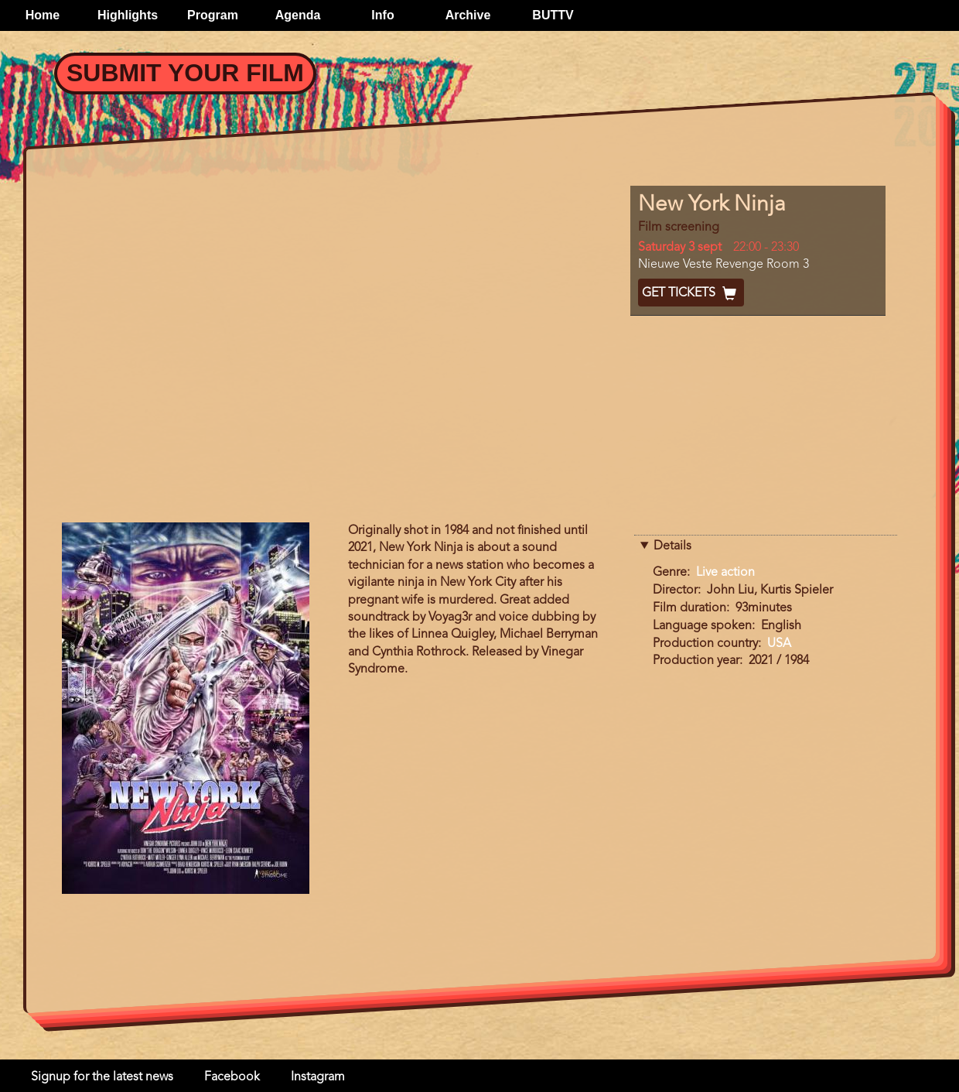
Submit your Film (185, 73)
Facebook (232, 1077)
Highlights (127, 15)
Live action (725, 573)
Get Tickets (691, 293)
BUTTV (552, 15)
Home (43, 15)
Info (382, 15)
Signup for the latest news (102, 1077)
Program (212, 15)
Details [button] (672, 546)
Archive (468, 15)
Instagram (318, 1077)
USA (779, 644)
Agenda (298, 15)
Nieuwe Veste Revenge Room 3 (723, 264)
